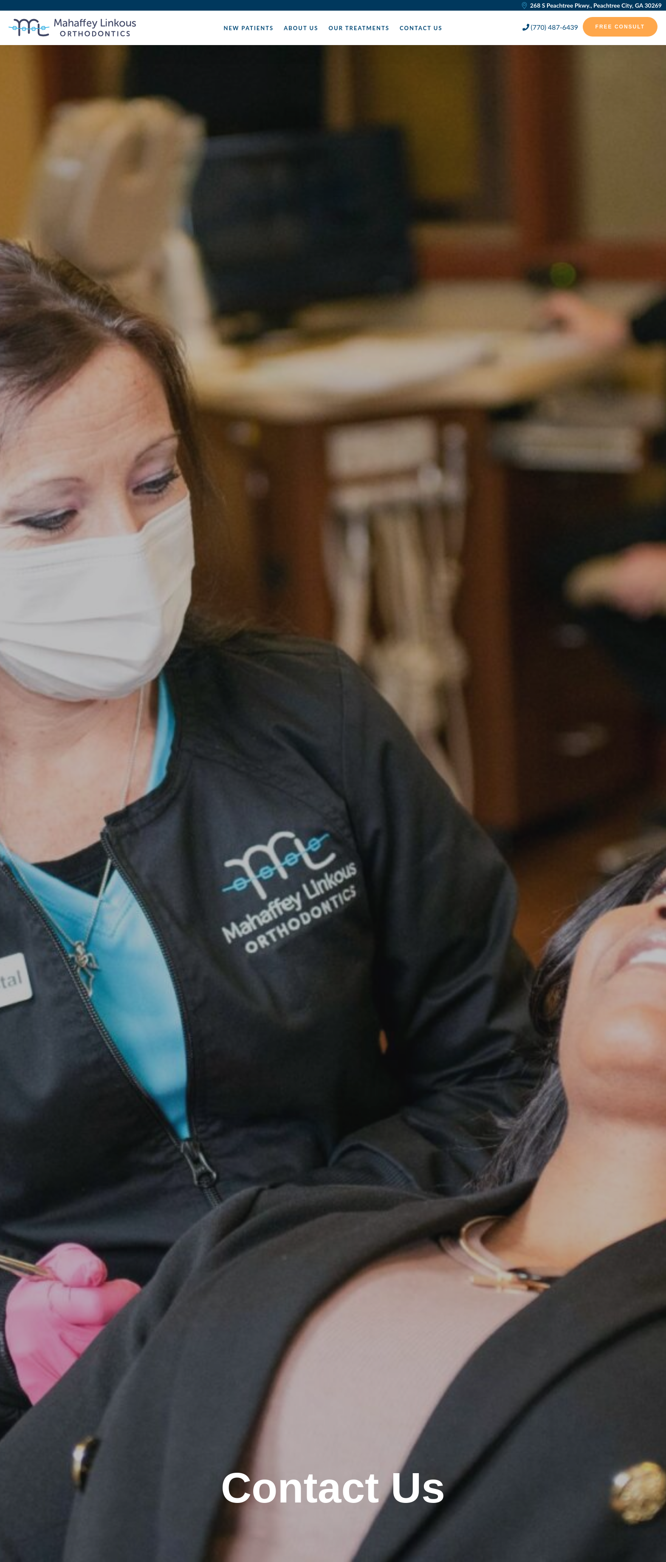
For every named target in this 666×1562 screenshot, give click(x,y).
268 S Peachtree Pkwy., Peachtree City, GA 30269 (591, 5)
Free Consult (620, 27)
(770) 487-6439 (550, 27)
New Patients (248, 28)
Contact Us (421, 28)
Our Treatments (358, 28)
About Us (301, 28)
